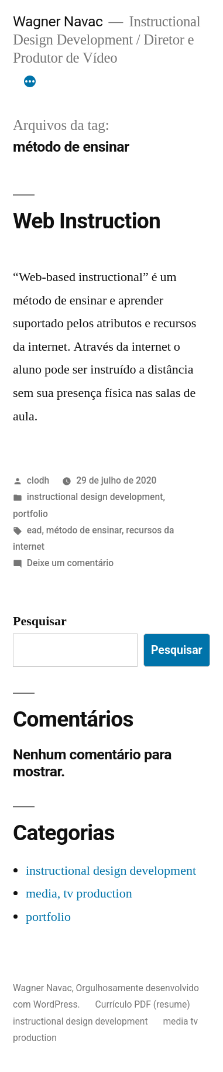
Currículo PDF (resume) (142, 1004)
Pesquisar (40, 621)
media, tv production (79, 893)
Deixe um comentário (70, 562)
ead (34, 530)
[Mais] (30, 82)
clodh (38, 480)
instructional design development (95, 496)
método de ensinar (84, 530)
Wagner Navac (57, 21)
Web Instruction (86, 221)
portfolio (30, 513)
